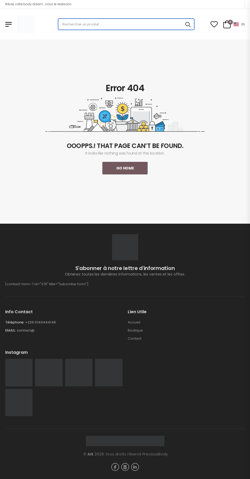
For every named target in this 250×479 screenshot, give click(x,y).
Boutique (135, 330)
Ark (90, 454)
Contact (134, 339)
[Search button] (188, 24)
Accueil (134, 322)
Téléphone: (14, 322)
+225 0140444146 (40, 322)
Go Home (125, 168)
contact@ (25, 330)
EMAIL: (10, 330)
